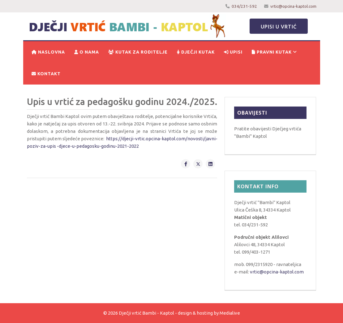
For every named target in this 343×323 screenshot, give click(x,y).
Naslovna (48, 52)
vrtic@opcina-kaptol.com (293, 6)
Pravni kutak (272, 52)
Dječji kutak (196, 52)
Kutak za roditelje (138, 52)
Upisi (233, 52)
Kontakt (46, 73)
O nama (86, 52)
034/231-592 (244, 6)
